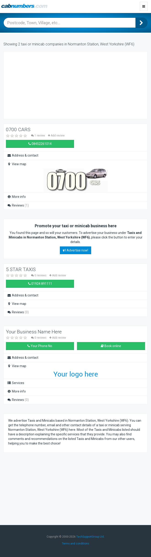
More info (16, 197)
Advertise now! (75, 250)
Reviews (18, 205)
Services (15, 383)
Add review (56, 135)
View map (16, 164)
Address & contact (22, 155)
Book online (111, 346)
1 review (38, 135)
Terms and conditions (75, 543)
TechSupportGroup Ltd (90, 536)
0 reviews (39, 275)
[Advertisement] (44, 84)
